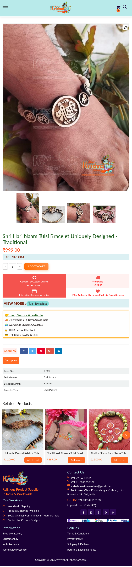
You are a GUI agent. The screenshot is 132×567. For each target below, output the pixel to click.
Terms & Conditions (78, 534)
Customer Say (10, 539)
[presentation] (7, 436)
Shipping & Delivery (78, 544)
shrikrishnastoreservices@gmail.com (91, 486)
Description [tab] (11, 360)
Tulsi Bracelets (37, 303)
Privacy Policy (75, 539)
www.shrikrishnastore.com (71, 560)
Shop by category (12, 534)
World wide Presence (14, 550)
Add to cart (38, 266)
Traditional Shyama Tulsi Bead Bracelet (66, 453)
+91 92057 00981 (81, 478)
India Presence (11, 544)
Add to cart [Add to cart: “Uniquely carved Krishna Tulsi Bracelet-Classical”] (33, 460)
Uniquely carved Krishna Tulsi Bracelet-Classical (23, 453)
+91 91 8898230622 (83, 482)
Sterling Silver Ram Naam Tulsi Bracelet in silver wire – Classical (109, 453)
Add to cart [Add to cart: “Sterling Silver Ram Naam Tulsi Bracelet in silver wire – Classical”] (119, 460)
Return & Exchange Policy (81, 550)
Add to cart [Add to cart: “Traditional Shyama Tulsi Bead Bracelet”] (76, 460)
